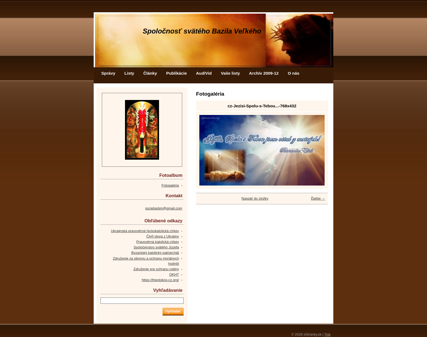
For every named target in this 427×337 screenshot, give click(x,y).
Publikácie (176, 73)
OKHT (174, 274)
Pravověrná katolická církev (157, 242)
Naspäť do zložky (255, 198)
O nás (294, 73)
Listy (129, 73)
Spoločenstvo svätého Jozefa (156, 247)
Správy (108, 73)
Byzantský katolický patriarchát (155, 253)
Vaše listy (230, 73)
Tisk (327, 334)
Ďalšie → (318, 198)
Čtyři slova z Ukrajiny (163, 236)
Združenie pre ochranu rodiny (156, 269)
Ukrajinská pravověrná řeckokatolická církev (145, 231)
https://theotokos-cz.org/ (160, 280)
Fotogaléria (170, 185)
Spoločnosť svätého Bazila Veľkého (202, 31)
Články (150, 73)
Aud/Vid (204, 73)
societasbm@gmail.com (163, 208)
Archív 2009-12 (264, 73)
